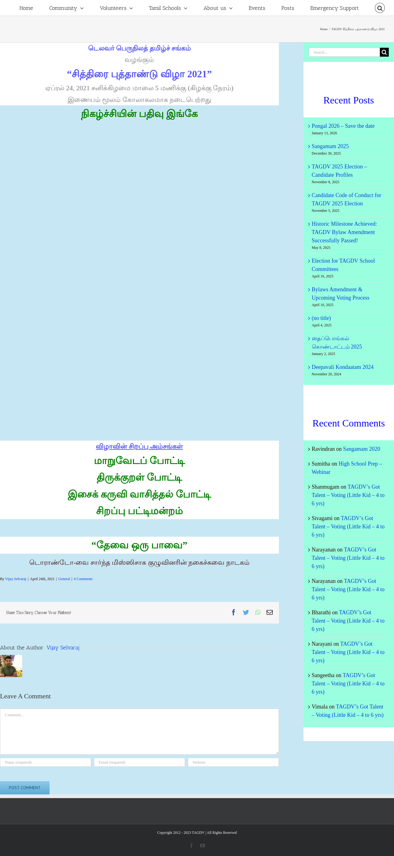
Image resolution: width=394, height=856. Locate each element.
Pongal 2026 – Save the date (343, 126)
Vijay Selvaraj (15, 579)
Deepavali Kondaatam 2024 (343, 367)
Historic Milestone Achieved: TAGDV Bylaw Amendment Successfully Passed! (344, 232)
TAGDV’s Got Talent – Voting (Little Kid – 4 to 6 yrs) (348, 495)
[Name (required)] (45, 762)
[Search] (380, 8)
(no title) (321, 318)
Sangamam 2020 (361, 449)
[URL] (233, 762)
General (64, 579)
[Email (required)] (139, 762)
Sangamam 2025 (330, 146)
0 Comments (83, 579)
